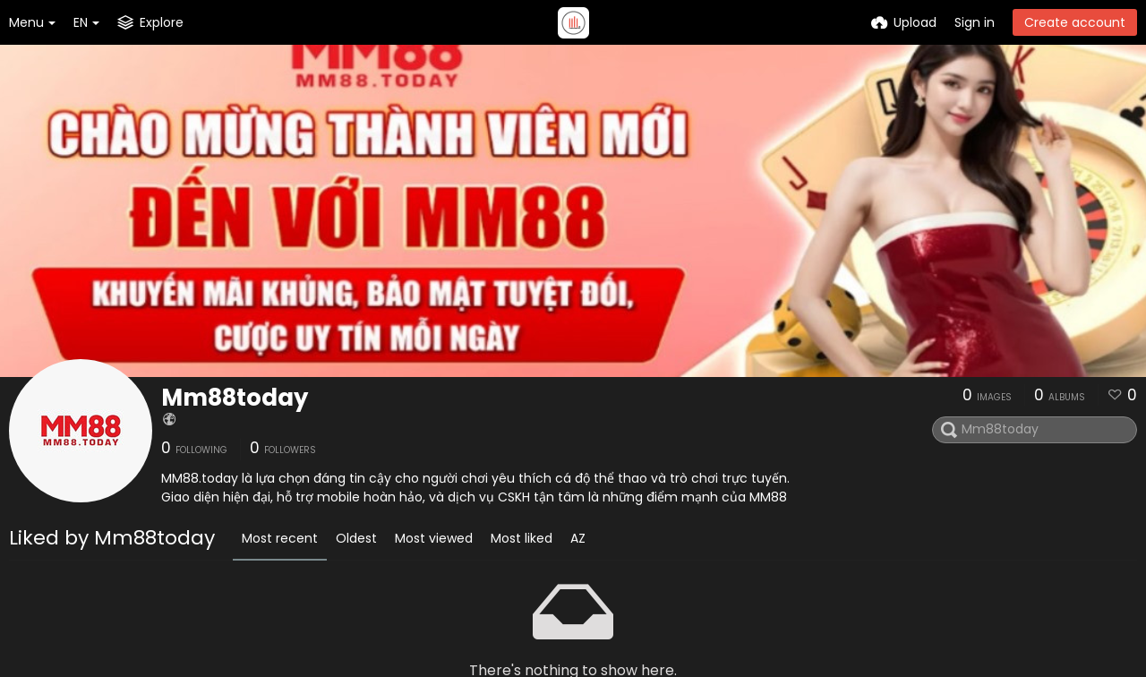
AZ (578, 538)
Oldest (356, 538)
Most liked (521, 538)
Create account (1074, 22)
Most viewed (434, 538)
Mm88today (234, 397)
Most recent (280, 538)
